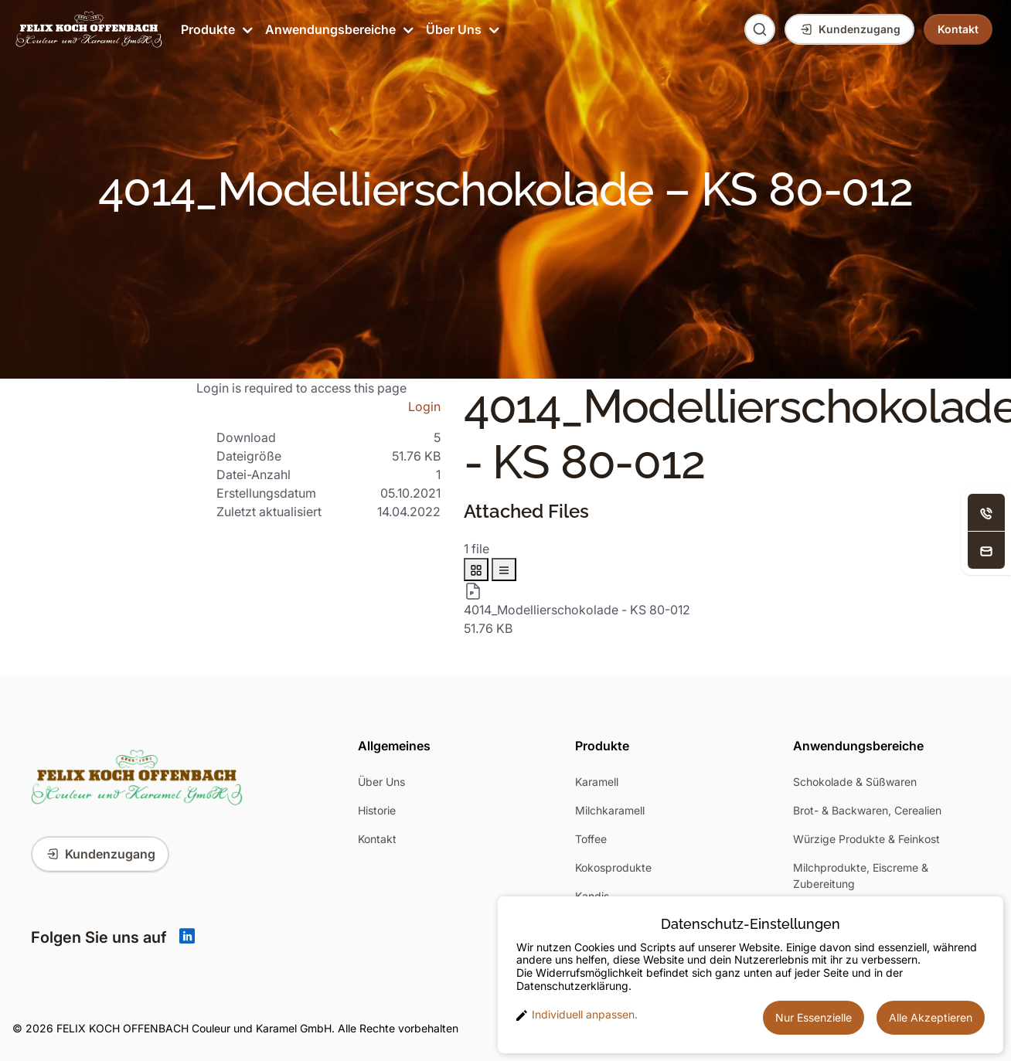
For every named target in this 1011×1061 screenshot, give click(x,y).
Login (424, 406)
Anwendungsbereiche (337, 29)
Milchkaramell (610, 810)
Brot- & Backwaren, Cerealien (867, 810)
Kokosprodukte (613, 867)
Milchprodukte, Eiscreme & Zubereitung (860, 875)
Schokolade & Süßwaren (855, 781)
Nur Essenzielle (813, 1017)
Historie (377, 810)
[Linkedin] (187, 937)
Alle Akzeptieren (930, 1017)
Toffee (591, 838)
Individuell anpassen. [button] (577, 1014)
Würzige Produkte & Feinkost (866, 838)
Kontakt (377, 838)
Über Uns (461, 29)
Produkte (215, 29)
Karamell (596, 781)
